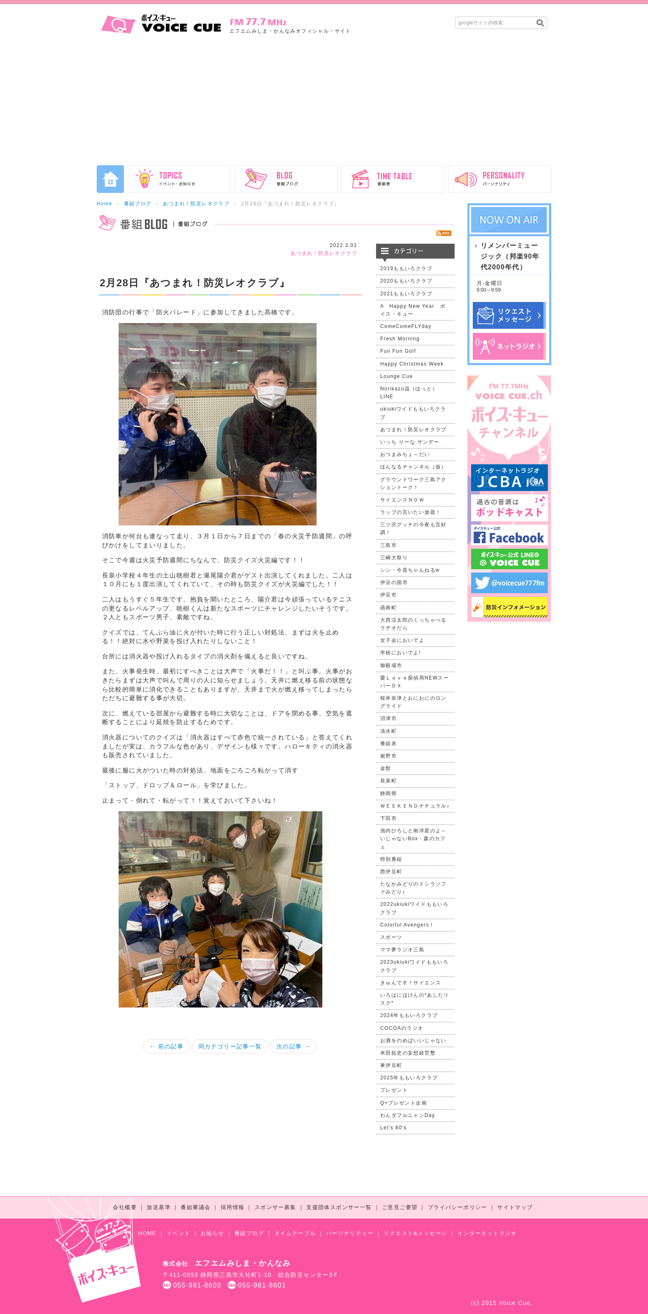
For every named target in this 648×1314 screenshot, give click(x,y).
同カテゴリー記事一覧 (230, 1046)
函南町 (388, 608)
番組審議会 (195, 1207)
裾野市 (388, 756)
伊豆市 (388, 595)
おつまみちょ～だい (405, 454)
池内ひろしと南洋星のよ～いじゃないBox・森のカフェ (413, 838)
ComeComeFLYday (405, 326)
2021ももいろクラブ (406, 294)
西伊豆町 (391, 871)
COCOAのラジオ (402, 1028)
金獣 (385, 768)
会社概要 (125, 1207)
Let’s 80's (393, 1128)
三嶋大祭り (394, 558)
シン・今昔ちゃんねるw (410, 570)
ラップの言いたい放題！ (410, 512)
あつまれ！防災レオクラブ (196, 204)
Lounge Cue (396, 376)
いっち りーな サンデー (409, 442)
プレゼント (394, 1090)
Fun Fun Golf (398, 351)
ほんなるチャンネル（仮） (413, 467)
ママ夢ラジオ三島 (402, 950)
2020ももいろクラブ (406, 281)
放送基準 (159, 1207)
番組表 (388, 743)
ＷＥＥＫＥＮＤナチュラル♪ (415, 806)
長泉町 (388, 781)
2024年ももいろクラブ (409, 1015)
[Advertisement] (324, 103)
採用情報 (233, 1207)
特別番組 (391, 859)
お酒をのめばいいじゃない (413, 1040)
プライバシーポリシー (457, 1207)
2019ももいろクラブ (406, 268)
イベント (179, 1233)
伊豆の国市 (394, 582)
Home (104, 204)
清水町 (388, 731)
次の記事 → (293, 1046)
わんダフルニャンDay (407, 1115)
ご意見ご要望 (399, 1207)
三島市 (388, 545)
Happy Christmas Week (412, 364)
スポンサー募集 (275, 1207)
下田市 (388, 818)
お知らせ (212, 1233)
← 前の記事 (166, 1046)
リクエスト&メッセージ (415, 1233)
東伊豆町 (391, 1065)
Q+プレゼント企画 (403, 1103)
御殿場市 (391, 665)
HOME (147, 1233)
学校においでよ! (400, 653)
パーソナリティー (350, 1233)
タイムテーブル (295, 1233)
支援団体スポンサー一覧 (339, 1207)
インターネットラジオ (487, 1233)
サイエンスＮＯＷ (402, 500)
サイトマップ (515, 1207)
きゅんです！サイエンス (410, 983)
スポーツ (391, 937)
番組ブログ (138, 204)
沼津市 (388, 718)
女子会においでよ (402, 640)
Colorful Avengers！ (407, 925)
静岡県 (388, 793)
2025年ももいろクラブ (409, 1078)
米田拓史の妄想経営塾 (408, 1053)
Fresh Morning (400, 339)
